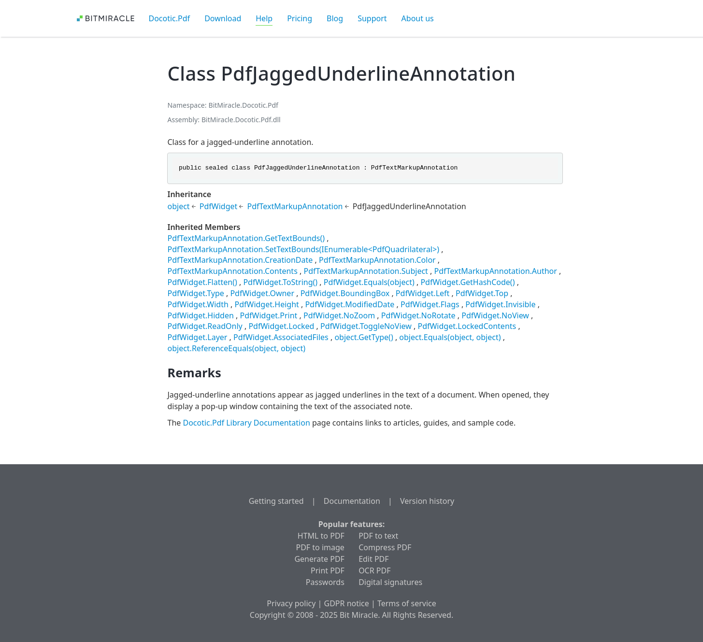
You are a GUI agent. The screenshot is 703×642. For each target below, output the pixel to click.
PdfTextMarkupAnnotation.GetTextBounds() (246, 238)
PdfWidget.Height (266, 304)
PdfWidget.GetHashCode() (467, 282)
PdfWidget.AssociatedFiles (281, 337)
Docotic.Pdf (169, 18)
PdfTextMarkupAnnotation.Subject (365, 271)
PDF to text (378, 535)
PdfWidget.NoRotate (418, 315)
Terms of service (406, 603)
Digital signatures (390, 582)
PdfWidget (219, 206)
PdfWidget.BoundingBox (345, 293)
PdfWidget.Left (423, 293)
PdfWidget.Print (269, 315)
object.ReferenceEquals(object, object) (236, 348)
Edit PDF (373, 559)
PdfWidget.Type (195, 293)
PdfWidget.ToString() (280, 282)
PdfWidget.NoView (495, 315)
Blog (335, 18)
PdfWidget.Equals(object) (369, 282)
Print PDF (327, 570)
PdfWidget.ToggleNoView (366, 326)
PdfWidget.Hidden (200, 315)
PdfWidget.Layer (197, 337)
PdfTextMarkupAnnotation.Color (377, 260)
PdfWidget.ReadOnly (204, 326)
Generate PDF (319, 559)
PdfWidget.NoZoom (339, 315)
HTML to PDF (321, 535)
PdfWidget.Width (197, 304)
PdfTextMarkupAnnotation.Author (495, 271)
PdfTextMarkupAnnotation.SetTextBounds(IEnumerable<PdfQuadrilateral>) (303, 249)
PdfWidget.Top (482, 293)
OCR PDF (374, 570)
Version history (427, 501)
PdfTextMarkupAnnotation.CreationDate (240, 260)
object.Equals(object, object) (450, 337)
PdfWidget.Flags (430, 304)
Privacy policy (291, 603)
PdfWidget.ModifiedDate (349, 304)
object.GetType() (363, 337)
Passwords (325, 582)
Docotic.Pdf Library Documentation (246, 422)
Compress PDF (385, 547)
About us (418, 18)
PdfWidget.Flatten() (202, 282)
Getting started (276, 501)
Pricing (299, 18)
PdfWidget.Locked (281, 326)
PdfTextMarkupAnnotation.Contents (232, 271)
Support (372, 18)
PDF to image (320, 547)
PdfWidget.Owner (262, 293)
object (178, 206)
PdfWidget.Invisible (500, 304)
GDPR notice (346, 603)
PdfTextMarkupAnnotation (295, 206)
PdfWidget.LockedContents (466, 326)
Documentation (352, 501)
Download (222, 18)
